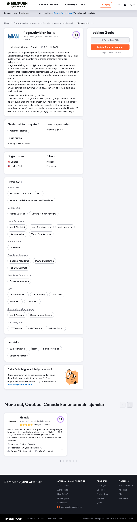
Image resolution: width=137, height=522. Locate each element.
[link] (70, 5)
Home (6, 23)
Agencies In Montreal (63, 23)
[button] (117, 4)
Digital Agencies (21, 23)
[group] (68, 432)
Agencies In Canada (41, 23)
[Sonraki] (130, 405)
